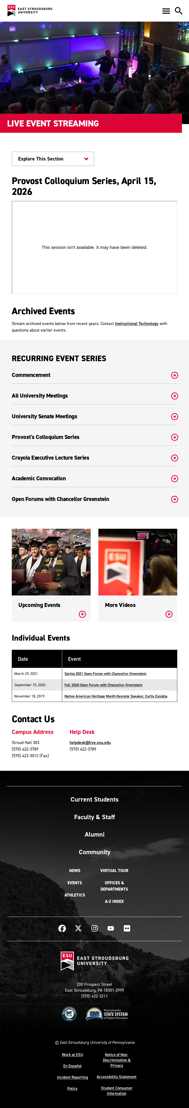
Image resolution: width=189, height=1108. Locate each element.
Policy (72, 1088)
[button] (166, 10)
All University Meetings (94, 395)
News (74, 870)
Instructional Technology (136, 323)
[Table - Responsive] (94, 676)
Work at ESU (72, 1054)
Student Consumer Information (117, 1090)
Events (75, 883)
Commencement (94, 375)
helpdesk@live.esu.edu (90, 742)
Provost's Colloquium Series (94, 437)
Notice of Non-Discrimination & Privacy (117, 1060)
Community (94, 852)
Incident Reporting (72, 1077)
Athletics (74, 895)
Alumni (95, 834)
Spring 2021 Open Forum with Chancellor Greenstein (105, 673)
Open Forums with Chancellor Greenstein (94, 499)
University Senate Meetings (94, 416)
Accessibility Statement (117, 1076)
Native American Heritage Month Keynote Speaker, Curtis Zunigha (115, 696)
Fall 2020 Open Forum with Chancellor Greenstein (103, 684)
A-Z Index (114, 901)
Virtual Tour (114, 870)
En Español (72, 1066)
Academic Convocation (94, 478)
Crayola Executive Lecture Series (94, 458)
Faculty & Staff (94, 817)
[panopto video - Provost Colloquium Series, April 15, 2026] (94, 247)
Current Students (95, 799)
